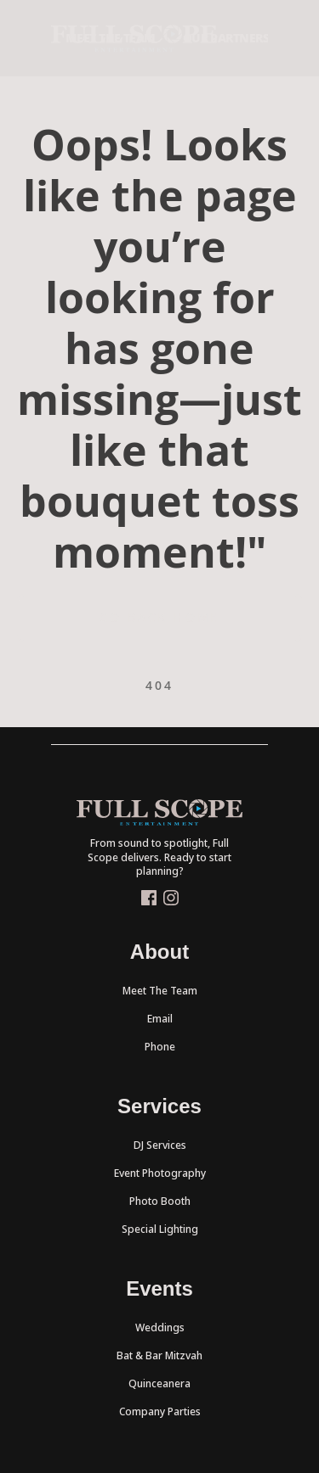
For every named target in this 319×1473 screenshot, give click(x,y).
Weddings (160, 1327)
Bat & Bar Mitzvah (159, 1355)
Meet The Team (159, 990)
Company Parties (160, 1411)
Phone (160, 1046)
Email (160, 1018)
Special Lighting (160, 1229)
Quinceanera (159, 1383)
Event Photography (160, 1173)
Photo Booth (160, 1201)
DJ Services (160, 1145)
